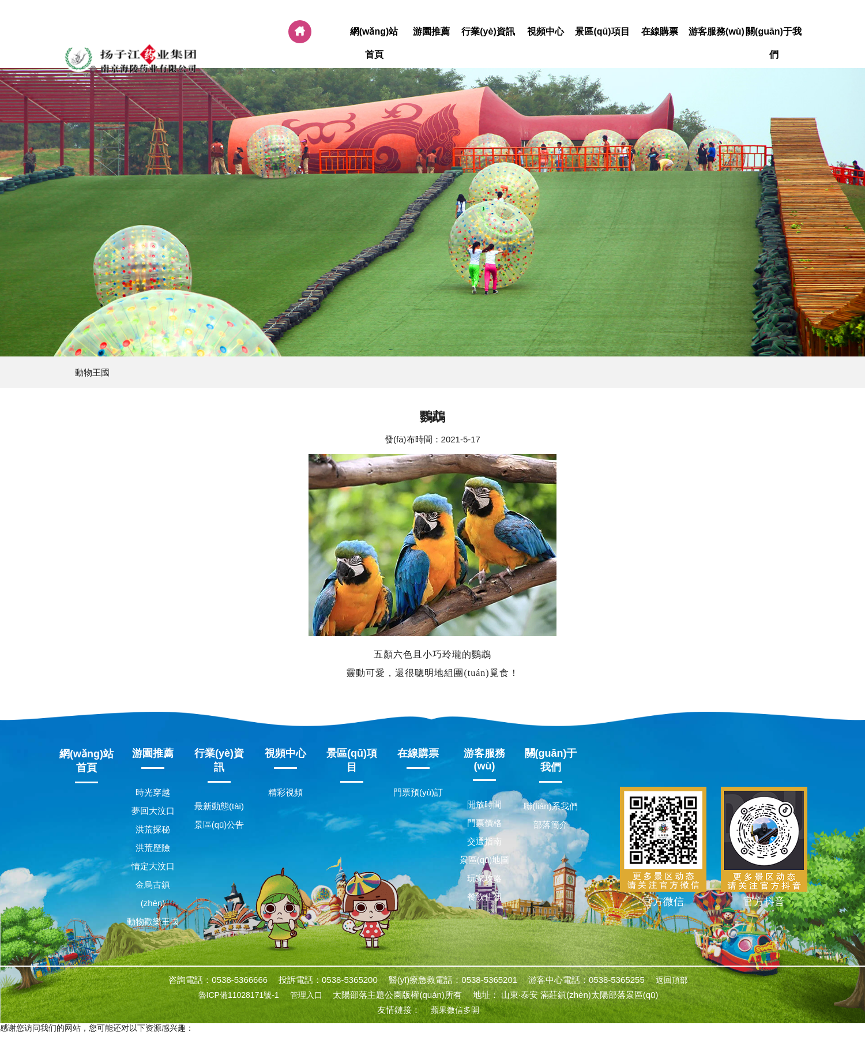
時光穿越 (153, 792)
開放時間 (484, 804)
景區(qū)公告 (219, 824)
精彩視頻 (285, 792)
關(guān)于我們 (773, 43)
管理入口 (306, 995)
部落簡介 (550, 824)
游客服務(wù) (716, 31)
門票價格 (484, 823)
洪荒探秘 (153, 829)
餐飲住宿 (484, 897)
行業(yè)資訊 (488, 31)
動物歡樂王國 (153, 921)
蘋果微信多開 (455, 1010)
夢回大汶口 (153, 811)
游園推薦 (431, 31)
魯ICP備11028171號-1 (238, 995)
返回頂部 (672, 980)
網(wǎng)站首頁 (374, 43)
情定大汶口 (153, 866)
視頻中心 (545, 31)
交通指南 (484, 841)
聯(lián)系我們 (550, 806)
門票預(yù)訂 (418, 792)
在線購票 (659, 31)
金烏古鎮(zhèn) (153, 894)
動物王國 (92, 372)
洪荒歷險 (153, 848)
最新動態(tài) (219, 806)
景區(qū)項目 (602, 31)
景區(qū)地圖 (485, 860)
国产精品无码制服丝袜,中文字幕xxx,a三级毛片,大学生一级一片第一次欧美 (132, 1038)
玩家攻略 (484, 878)
